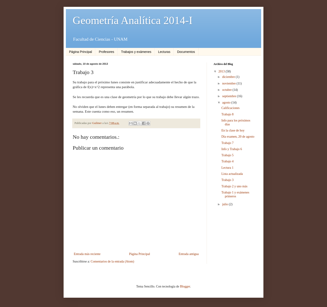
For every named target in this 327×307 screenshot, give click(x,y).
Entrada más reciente (87, 254)
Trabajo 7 (227, 143)
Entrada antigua (189, 254)
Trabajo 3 (227, 180)
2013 (222, 71)
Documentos (186, 52)
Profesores (106, 52)
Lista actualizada (232, 174)
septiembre (229, 96)
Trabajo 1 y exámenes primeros (235, 194)
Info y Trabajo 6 (231, 149)
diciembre (228, 77)
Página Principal (80, 52)
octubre (227, 90)
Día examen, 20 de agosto (237, 136)
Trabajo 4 (227, 161)
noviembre (229, 83)
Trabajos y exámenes (136, 52)
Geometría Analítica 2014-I (133, 20)
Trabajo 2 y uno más (234, 186)
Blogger (185, 286)
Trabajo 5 (227, 155)
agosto (226, 102)
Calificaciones (230, 108)
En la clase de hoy (233, 130)
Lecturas (164, 52)
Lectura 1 (227, 167)
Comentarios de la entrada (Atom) (112, 261)
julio (225, 204)
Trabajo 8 (227, 114)
